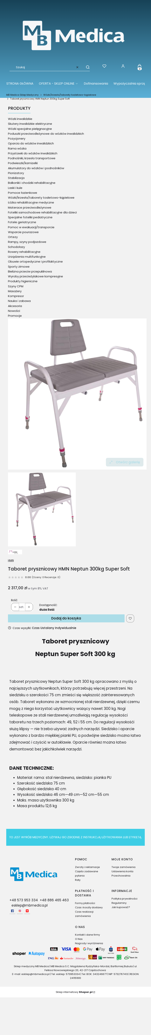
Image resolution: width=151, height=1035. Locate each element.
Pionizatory (16, 173)
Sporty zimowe (19, 266)
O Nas (79, 939)
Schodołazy (16, 247)
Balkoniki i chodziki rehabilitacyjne (31, 183)
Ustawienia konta (122, 871)
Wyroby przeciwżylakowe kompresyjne (35, 276)
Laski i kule (15, 188)
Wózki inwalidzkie (20, 119)
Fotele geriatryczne (22, 222)
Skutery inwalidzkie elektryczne (30, 124)
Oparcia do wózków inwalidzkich (31, 143)
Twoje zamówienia (123, 867)
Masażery (15, 291)
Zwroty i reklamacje (87, 867)
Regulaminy (119, 903)
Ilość (14, 600)
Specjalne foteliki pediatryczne (30, 217)
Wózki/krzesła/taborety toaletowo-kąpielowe (69, 94)
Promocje (15, 316)
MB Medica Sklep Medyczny (22, 94)
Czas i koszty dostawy (89, 907)
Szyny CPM (15, 286)
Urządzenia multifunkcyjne (27, 257)
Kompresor (16, 296)
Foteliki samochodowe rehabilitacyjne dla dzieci (42, 212)
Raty (77, 880)
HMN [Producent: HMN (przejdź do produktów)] (11, 560)
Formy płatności (85, 903)
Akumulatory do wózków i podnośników (36, 168)
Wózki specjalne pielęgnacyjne (30, 129)
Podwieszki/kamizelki (23, 163)
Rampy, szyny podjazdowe (27, 242)
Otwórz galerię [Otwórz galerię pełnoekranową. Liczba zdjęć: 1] (124, 462)
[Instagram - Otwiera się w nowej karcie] (20, 911)
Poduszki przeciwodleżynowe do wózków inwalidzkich (46, 134)
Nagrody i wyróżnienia (89, 943)
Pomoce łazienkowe (22, 193)
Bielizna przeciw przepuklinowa (30, 271)
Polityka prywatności (124, 899)
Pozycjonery (16, 138)
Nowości (14, 311)
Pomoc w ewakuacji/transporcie (31, 227)
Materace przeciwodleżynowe (29, 207)
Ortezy (13, 237)
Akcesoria (15, 306)
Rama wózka (17, 148)
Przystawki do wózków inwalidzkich (32, 153)
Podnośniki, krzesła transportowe (31, 158)
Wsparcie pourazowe (23, 232)
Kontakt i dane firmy (87, 935)
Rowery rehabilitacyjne (24, 252)
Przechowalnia (121, 876)
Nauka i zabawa (19, 301)
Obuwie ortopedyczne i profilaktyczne (35, 261)
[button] (86, 67)
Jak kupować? (121, 907)
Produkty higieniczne (23, 281)
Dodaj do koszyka (66, 618)
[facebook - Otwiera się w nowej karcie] (12, 911)
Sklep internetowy (74, 992)
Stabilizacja (16, 178)
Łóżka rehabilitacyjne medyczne (31, 202)
